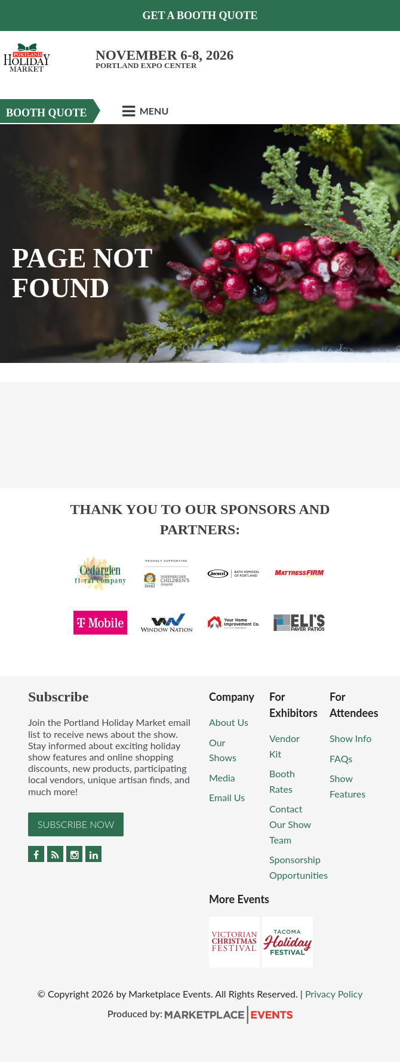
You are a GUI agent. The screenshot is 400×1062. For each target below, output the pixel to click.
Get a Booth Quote (199, 15)
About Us (228, 722)
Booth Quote (46, 113)
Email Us (227, 797)
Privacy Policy (334, 993)
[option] (200, 243)
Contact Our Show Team (290, 824)
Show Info (350, 738)
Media (222, 777)
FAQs (341, 758)
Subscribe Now (76, 824)
